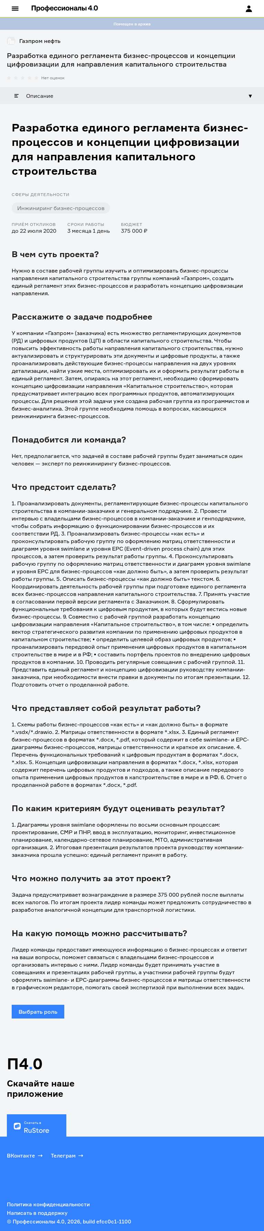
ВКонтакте (25, 1155)
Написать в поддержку (37, 1213)
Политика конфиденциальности (48, 1204)
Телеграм (68, 1155)
